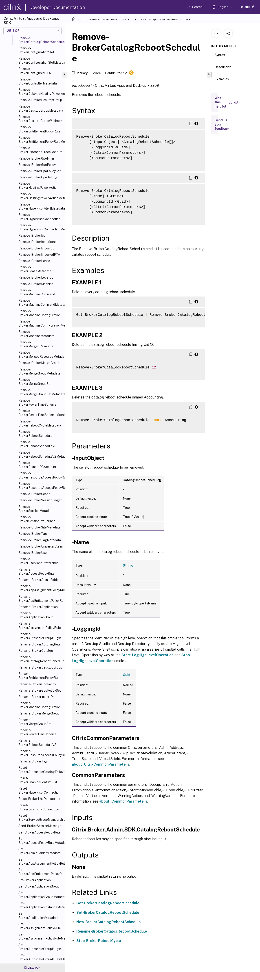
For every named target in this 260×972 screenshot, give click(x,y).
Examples (222, 81)
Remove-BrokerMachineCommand (36, 292)
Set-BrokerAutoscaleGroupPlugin (39, 947)
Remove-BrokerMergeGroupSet (34, 381)
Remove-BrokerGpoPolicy (37, 165)
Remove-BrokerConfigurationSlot (36, 50)
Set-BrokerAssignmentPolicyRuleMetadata (40, 936)
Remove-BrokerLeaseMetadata (34, 269)
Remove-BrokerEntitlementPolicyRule (39, 129)
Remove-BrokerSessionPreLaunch (36, 519)
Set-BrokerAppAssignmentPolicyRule (40, 861)
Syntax (220, 57)
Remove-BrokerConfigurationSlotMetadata (40, 60)
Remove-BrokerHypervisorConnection (39, 217)
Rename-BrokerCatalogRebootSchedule (40, 659)
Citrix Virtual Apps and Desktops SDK (105, 19)
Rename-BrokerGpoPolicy (37, 684)
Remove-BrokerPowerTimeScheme (37, 402)
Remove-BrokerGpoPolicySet (39, 171)
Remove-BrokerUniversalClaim (40, 546)
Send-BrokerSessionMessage (39, 826)
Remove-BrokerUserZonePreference (38, 561)
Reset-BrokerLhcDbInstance (39, 799)
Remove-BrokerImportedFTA (39, 254)
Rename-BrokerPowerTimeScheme (37, 732)
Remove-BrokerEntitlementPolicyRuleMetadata (40, 139)
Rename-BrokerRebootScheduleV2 (37, 742)
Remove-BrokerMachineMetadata (36, 334)
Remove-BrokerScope (34, 494)
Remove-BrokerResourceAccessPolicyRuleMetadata (40, 485)
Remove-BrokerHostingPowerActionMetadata (40, 196)
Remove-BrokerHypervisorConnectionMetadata (40, 227)
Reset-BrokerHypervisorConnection (39, 790)
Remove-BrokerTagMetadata (39, 540)
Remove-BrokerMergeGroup (38, 363)
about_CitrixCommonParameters (100, 764)
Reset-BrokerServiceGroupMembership (40, 817)
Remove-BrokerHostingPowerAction (38, 185)
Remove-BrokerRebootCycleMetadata (39, 423)
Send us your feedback (222, 124)
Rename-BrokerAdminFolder (39, 580)
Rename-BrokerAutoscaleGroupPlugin (39, 636)
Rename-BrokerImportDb (36, 697)
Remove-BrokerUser (33, 552)
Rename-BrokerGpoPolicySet (39, 690)
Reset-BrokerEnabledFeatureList (37, 780)
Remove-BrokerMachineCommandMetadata (40, 302)
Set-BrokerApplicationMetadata (38, 915)
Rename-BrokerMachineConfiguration (39, 705)
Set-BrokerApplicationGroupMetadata (40, 895)
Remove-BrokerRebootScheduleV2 (37, 444)
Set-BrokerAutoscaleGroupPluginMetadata (40, 957)
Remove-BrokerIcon (32, 235)
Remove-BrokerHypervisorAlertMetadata (40, 206)
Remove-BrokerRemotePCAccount (37, 465)
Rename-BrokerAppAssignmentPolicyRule (40, 588)
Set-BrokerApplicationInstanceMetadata (40, 905)
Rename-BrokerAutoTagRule (39, 644)
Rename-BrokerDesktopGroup (40, 667)
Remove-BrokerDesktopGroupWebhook (40, 119)
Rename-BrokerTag (32, 761)
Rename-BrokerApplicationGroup (35, 615)
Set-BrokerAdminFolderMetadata (39, 851)
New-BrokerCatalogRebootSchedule (108, 922)
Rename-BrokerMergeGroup (38, 713)
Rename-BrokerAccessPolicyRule (36, 571)
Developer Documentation (57, 7)
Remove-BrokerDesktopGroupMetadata (40, 108)
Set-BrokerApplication (34, 880)
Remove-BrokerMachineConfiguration (39, 313)
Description (223, 69)
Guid (126, 675)
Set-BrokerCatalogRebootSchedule (107, 912)
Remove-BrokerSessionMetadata (35, 509)
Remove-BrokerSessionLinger (40, 500)
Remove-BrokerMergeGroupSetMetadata (40, 392)
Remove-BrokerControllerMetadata (37, 81)
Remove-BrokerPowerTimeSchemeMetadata (40, 413)
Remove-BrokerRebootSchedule (35, 433)
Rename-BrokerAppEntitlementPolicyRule (40, 598)
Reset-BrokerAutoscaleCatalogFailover (40, 769)
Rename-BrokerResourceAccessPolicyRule (40, 753)
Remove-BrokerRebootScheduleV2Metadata (40, 454)
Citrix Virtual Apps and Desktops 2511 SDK (163, 19)
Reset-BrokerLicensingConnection (38, 807)
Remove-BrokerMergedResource (35, 344)
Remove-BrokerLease (34, 261)
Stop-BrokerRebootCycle (98, 941)
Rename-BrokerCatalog (35, 650)
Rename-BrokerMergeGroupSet (34, 722)
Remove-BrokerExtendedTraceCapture (40, 150)
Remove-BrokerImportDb (36, 248)
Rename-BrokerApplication (38, 607)
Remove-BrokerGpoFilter (36, 158)
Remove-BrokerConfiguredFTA (34, 71)
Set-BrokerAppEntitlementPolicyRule (40, 872)
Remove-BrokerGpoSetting (37, 177)
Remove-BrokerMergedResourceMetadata (40, 354)
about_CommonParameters (123, 801)
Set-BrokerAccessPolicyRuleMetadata (40, 840)
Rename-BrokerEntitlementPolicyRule (39, 676)
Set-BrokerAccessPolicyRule (39, 832)
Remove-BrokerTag (32, 533)
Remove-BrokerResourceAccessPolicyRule (40, 475)
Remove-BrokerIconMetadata (39, 242)
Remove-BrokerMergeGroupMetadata (39, 371)
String (128, 565)
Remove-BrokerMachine (35, 284)
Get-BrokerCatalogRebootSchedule (107, 903)
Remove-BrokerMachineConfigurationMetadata (40, 323)
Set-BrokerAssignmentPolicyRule (39, 926)
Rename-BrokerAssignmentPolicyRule (39, 625)
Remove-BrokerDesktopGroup (40, 100)
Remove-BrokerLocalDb (35, 277)
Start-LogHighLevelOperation (147, 655)
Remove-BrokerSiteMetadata (39, 527)
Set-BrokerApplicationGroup (38, 886)
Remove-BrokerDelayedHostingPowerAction (40, 91)
